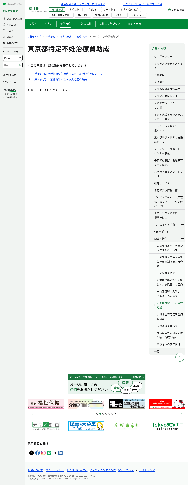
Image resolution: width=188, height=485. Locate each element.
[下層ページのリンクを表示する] (182, 75)
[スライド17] (109, 414)
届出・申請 (109, 9)
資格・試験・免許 (130, 9)
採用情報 (92, 9)
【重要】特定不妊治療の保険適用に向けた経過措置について (67, 73)
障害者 (48, 23)
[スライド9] (103, 414)
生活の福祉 (84, 23)
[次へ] (181, 413)
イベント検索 (9, 81)
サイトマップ (147, 470)
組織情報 (74, 9)
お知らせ (119, 15)
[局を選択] (13, 58)
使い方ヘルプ (126, 470)
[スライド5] (100, 414)
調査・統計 (82, 15)
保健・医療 (134, 23)
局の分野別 (57, 9)
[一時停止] (115, 413)
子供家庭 (65, 23)
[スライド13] (106, 414)
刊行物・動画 (101, 15)
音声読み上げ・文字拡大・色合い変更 (83, 4)
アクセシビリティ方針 (103, 470)
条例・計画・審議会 (61, 15)
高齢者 (33, 23)
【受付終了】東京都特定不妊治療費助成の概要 (59, 79)
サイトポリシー (55, 470)
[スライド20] (112, 414)
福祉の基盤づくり (109, 23)
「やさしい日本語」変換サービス (142, 4)
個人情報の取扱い (77, 470)
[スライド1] (97, 414)
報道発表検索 (9, 75)
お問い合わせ (137, 15)
